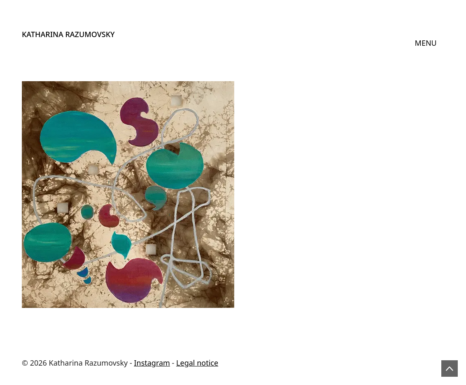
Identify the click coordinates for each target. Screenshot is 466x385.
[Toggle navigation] (426, 43)
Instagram (152, 363)
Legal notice (197, 363)
